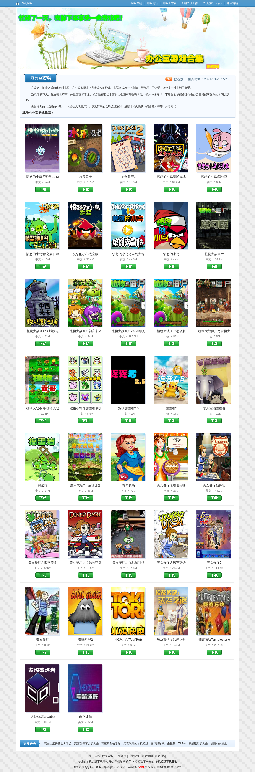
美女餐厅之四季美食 (42, 562)
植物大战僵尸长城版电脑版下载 (42, 343)
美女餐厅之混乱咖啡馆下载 (128, 575)
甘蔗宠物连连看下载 (214, 420)
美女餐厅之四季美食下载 (42, 575)
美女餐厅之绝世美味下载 (171, 498)
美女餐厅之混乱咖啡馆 (128, 562)
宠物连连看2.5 (128, 408)
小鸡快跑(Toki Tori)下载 (128, 652)
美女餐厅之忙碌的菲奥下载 (85, 575)
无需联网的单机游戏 (135, 743)
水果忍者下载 (85, 189)
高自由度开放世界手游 (57, 743)
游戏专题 (136, 3)
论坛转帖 (232, 3)
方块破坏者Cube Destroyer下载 (42, 729)
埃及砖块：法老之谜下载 (171, 652)
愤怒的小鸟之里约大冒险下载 (128, 266)
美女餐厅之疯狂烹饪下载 (171, 575)
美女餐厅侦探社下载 (214, 498)
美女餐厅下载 (42, 652)
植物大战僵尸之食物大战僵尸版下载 (214, 343)
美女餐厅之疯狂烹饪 (171, 562)
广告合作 (120, 756)
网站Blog (160, 756)
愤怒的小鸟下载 (171, 266)
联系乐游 (107, 756)
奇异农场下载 (128, 498)
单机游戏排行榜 (212, 3)
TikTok (182, 743)
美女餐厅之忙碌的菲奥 (85, 562)
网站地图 (147, 756)
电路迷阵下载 (85, 729)
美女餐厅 (42, 639)
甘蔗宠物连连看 (214, 408)
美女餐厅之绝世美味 (171, 485)
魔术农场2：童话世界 (85, 485)
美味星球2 (85, 639)
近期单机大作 (189, 3)
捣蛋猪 (42, 485)
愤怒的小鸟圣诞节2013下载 (42, 189)
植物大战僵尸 (214, 254)
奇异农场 (128, 485)
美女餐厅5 (214, 562)
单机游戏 (26, 3)
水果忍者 (85, 177)
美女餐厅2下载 (128, 189)
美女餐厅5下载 (214, 575)
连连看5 (171, 408)
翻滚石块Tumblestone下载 (214, 652)
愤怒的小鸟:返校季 (214, 177)
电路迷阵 (85, 717)
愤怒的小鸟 (171, 254)
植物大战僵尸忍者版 (171, 331)
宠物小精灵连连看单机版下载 (85, 420)
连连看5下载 (171, 420)
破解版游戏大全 (198, 743)
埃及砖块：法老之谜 (171, 639)
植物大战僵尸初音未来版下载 (85, 343)
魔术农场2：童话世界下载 (85, 498)
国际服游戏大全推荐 (163, 743)
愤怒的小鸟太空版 (85, 254)
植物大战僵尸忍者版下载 (171, 343)
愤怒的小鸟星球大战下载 (171, 189)
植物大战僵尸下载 (214, 266)
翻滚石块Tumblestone (214, 639)
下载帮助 (134, 756)
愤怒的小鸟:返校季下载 (214, 189)
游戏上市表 (170, 3)
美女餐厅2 (128, 177)
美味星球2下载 (85, 652)
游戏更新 (152, 3)
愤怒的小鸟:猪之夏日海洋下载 (42, 266)
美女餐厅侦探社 (214, 485)
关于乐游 (94, 756)
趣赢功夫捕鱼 (219, 743)
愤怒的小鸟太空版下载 (85, 266)
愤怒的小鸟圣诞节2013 (42, 177)
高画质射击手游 (111, 743)
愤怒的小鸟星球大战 (171, 177)
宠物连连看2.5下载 (128, 420)
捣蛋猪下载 (42, 498)
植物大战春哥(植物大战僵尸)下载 (42, 420)
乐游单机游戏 (117, 761)
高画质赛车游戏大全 (86, 743)
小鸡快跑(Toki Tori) (128, 639)
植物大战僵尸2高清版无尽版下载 (128, 343)
